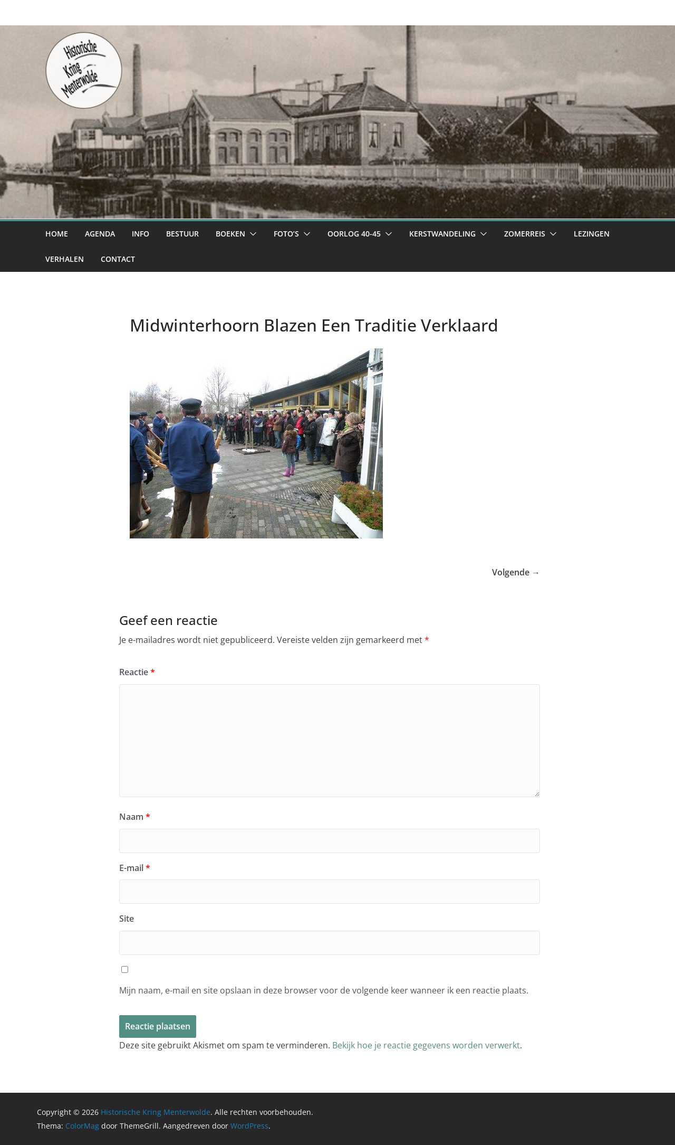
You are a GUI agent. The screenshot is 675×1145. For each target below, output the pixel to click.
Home (56, 234)
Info (140, 234)
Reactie (137, 672)
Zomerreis (524, 234)
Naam (134, 816)
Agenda (100, 234)
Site (126, 918)
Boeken (230, 234)
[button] (251, 233)
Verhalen (64, 259)
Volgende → (516, 572)
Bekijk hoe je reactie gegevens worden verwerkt (426, 1045)
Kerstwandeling (442, 234)
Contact (118, 259)
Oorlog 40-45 (354, 234)
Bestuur (182, 234)
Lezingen (592, 234)
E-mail (134, 868)
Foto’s (286, 234)
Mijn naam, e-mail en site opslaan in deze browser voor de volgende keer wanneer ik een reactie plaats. (323, 990)
